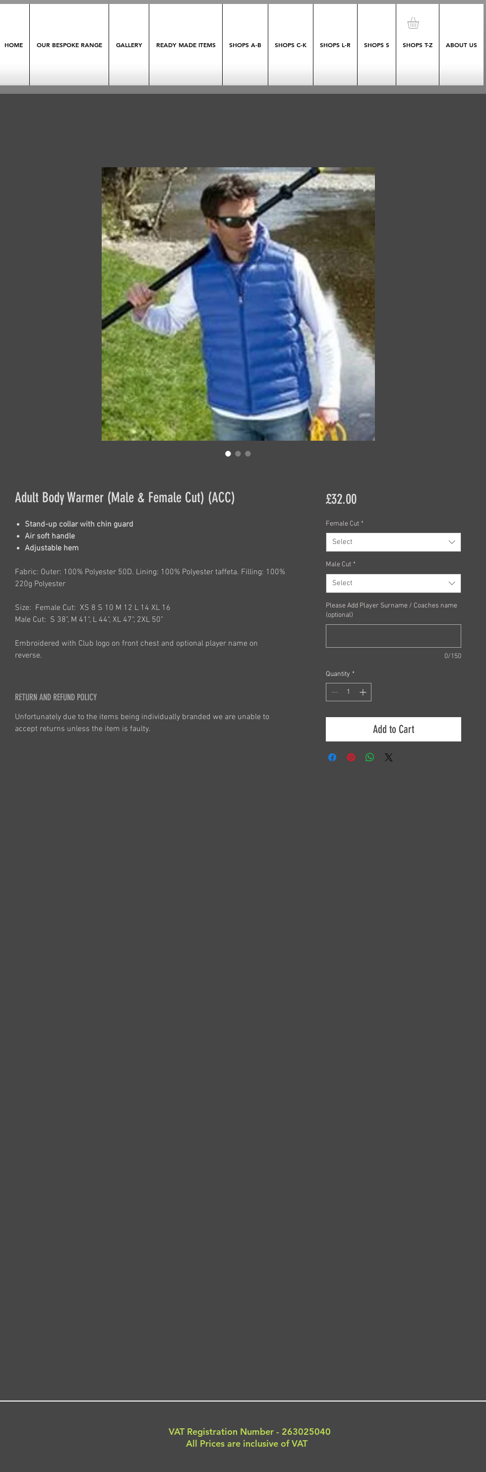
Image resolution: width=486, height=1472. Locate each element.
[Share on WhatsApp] (370, 757)
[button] (420, 23)
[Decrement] (333, 692)
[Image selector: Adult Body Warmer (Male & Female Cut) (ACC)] (228, 454)
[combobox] (393, 542)
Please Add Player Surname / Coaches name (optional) (391, 611)
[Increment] (364, 692)
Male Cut (341, 564)
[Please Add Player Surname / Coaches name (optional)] (393, 636)
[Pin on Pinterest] (351, 757)
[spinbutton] (349, 692)
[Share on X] (389, 757)
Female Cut (345, 524)
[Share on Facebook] (332, 757)
